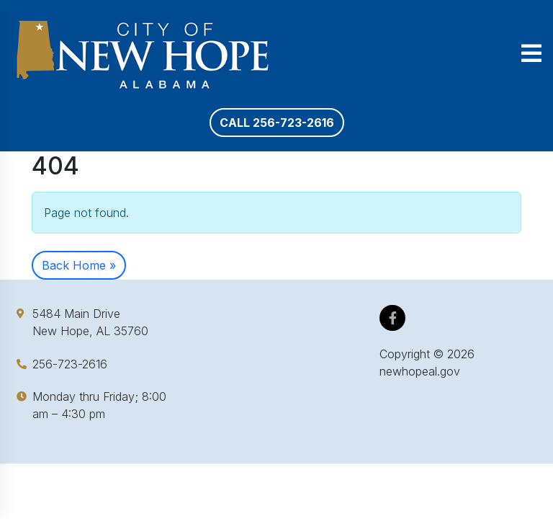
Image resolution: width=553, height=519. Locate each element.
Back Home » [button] (79, 265)
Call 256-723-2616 (277, 122)
